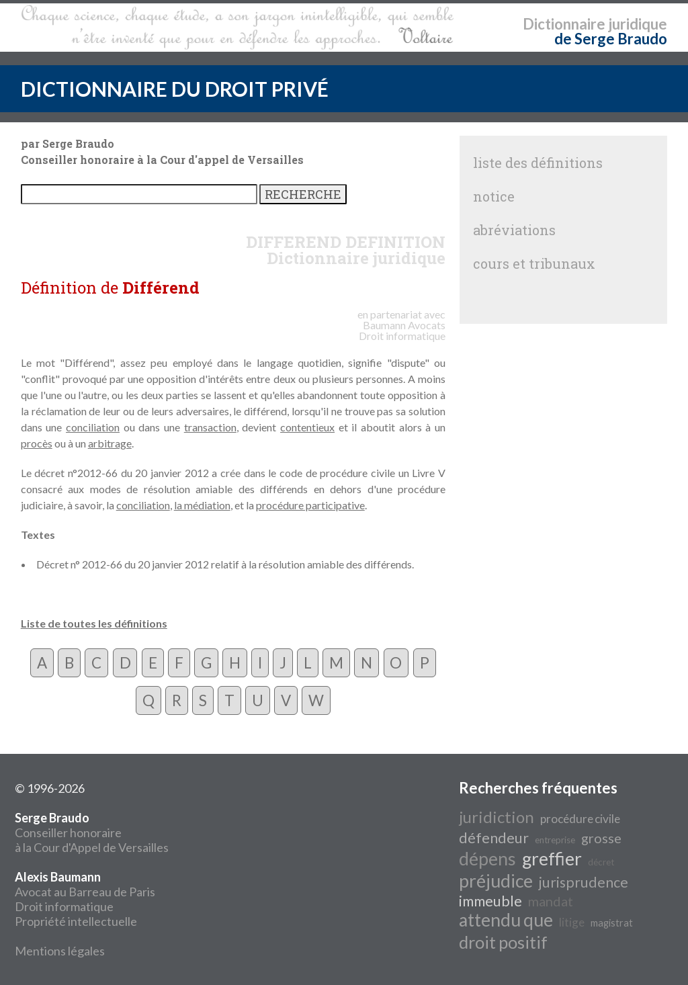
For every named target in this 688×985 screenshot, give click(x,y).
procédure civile (580, 819)
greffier (552, 858)
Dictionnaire (564, 24)
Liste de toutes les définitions (94, 623)
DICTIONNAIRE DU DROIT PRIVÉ (175, 89)
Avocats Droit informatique (402, 330)
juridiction (496, 816)
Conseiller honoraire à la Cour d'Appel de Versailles (92, 832)
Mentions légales (60, 950)
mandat (550, 901)
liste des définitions (538, 162)
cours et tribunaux (534, 263)
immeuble (490, 901)
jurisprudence (583, 882)
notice (494, 196)
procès (36, 443)
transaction (210, 427)
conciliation (93, 427)
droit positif (503, 942)
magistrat (612, 923)
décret (601, 862)
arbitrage (110, 443)
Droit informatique (64, 906)
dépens (487, 858)
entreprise (555, 839)
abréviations (514, 230)
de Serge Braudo (610, 39)
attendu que (506, 920)
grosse (601, 838)
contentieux (307, 427)
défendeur (494, 838)
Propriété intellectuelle (76, 921)
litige (572, 922)
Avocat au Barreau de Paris (85, 891)
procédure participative (310, 505)
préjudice (496, 881)
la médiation (202, 505)
